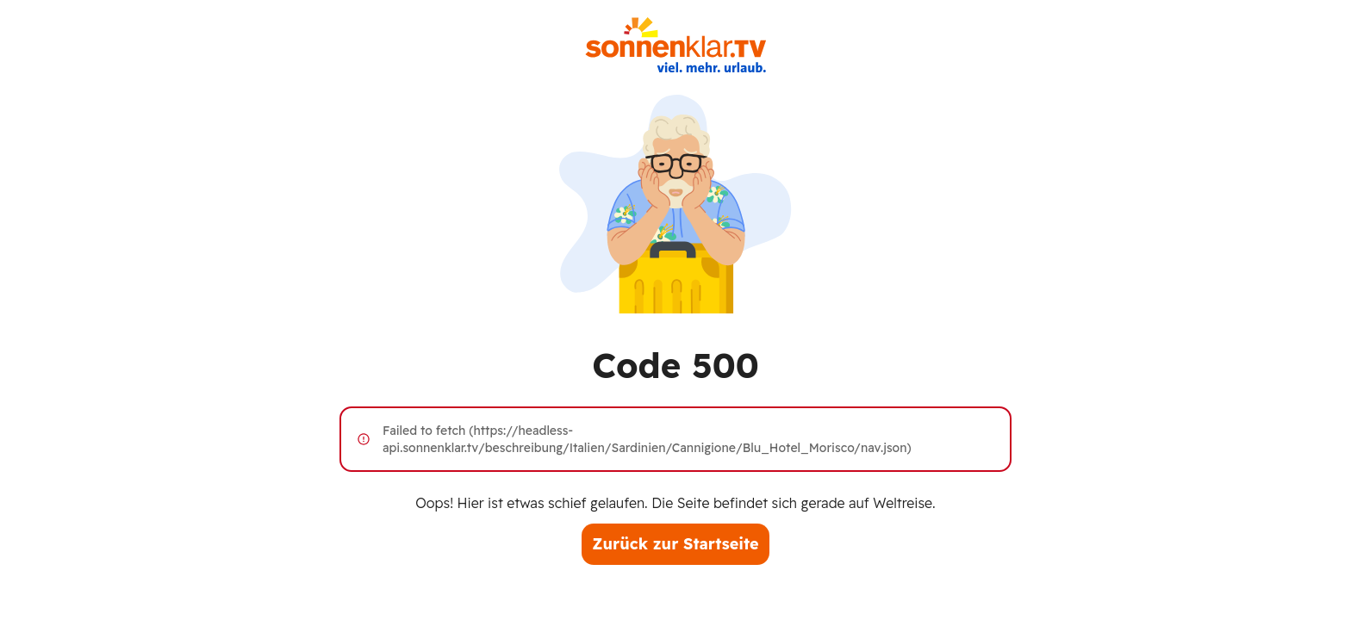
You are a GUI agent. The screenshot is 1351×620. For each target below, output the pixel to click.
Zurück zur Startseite (675, 544)
